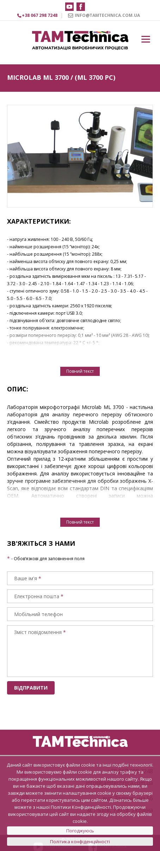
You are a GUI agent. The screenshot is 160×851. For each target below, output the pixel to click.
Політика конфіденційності (80, 841)
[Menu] (146, 39)
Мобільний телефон (38, 614)
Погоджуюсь (80, 830)
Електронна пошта (36, 596)
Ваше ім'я (25, 578)
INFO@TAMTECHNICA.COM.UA (107, 15)
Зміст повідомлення (38, 632)
